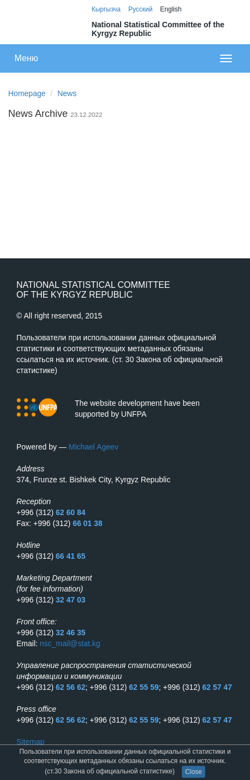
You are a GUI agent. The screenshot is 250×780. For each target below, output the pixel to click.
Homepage (27, 93)
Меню (26, 58)
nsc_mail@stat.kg (70, 643)
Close (193, 772)
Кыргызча (106, 9)
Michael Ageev (93, 446)
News (66, 93)
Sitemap (30, 741)
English (170, 9)
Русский (140, 9)
